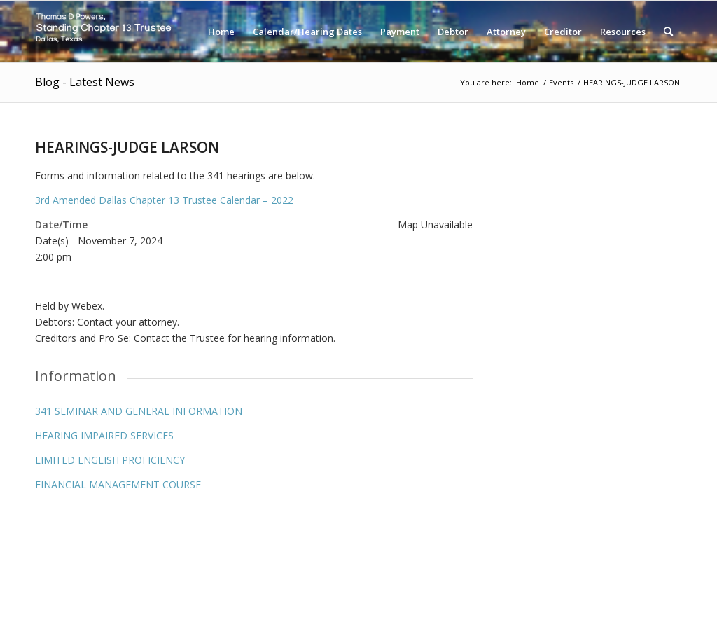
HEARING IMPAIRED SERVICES (104, 435)
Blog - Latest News (84, 82)
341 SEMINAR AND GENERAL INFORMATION (138, 411)
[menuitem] (221, 31)
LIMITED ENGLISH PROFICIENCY (110, 460)
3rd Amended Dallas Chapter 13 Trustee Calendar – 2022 (164, 200)
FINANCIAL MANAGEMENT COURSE (118, 484)
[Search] (668, 31)
